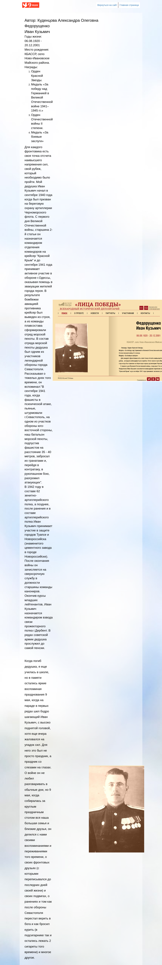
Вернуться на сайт (107, 5)
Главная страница (129, 5)
